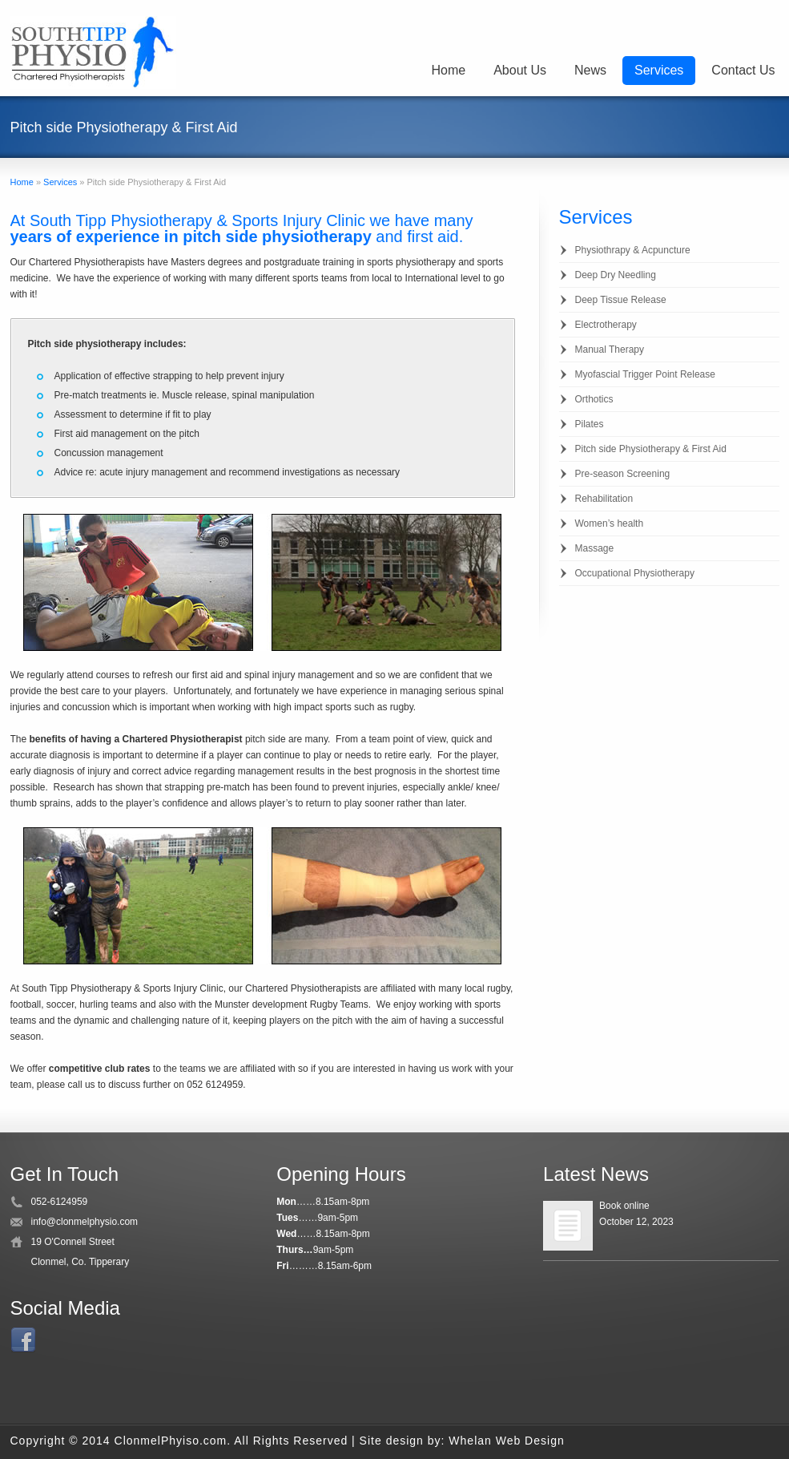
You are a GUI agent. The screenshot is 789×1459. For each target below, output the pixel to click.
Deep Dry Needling (615, 275)
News (590, 70)
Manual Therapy (610, 349)
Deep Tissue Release (620, 299)
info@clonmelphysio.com (85, 1221)
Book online (624, 1205)
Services (658, 70)
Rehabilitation (604, 498)
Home (448, 70)
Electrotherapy (606, 324)
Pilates (589, 424)
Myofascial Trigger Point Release (645, 374)
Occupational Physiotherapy (634, 573)
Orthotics (594, 399)
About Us (519, 70)
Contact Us (743, 70)
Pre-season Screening (622, 473)
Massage (594, 548)
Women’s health (609, 523)
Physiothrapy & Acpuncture (632, 250)
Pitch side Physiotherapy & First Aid (651, 449)
